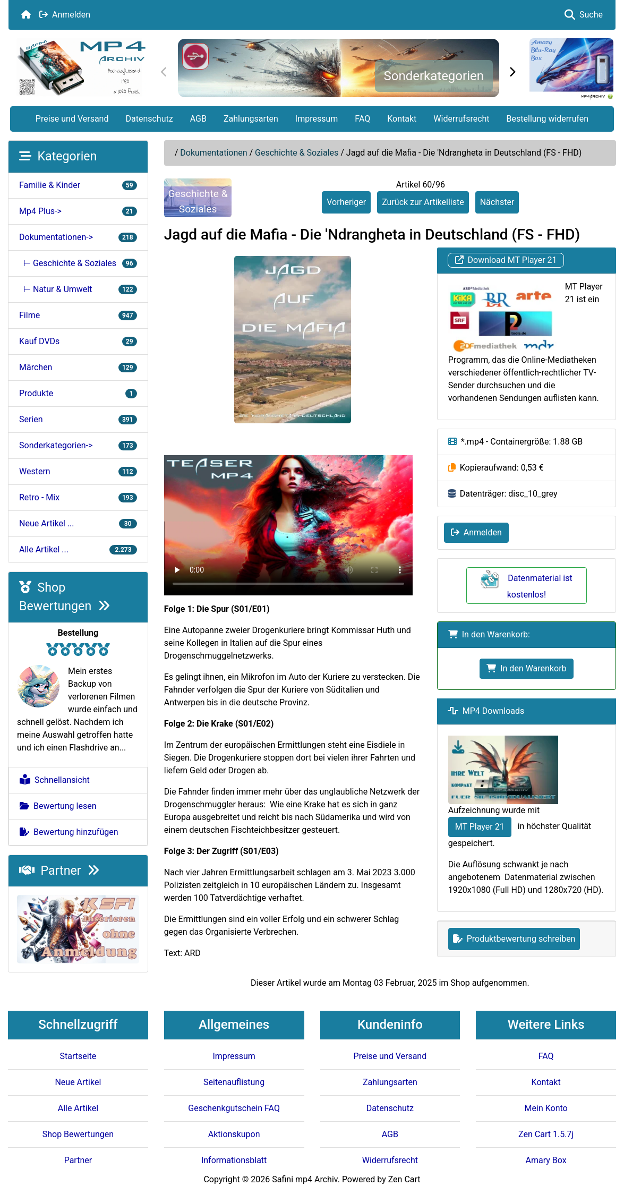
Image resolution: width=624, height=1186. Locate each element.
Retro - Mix (78, 497)
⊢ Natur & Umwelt (78, 289)
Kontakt (401, 119)
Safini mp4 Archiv (304, 1179)
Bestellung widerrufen (548, 119)
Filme (78, 315)
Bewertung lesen (58, 806)
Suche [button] (584, 15)
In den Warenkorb (526, 668)
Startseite (77, 1056)
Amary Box (546, 1160)
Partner (59, 870)
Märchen (78, 367)
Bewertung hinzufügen (69, 832)
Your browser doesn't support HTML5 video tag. (288, 525)
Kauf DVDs (78, 341)
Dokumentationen (213, 153)
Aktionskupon (234, 1134)
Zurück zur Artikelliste (423, 202)
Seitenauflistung (233, 1082)
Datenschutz (149, 119)
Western (78, 471)
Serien (78, 419)
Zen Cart (404, 1179)
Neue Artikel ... (78, 523)
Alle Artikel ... (78, 549)
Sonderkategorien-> (78, 445)
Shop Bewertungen (78, 1134)
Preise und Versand (72, 119)
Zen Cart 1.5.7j (546, 1134)
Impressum (316, 119)
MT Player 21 (480, 827)
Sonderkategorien (433, 76)
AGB (198, 119)
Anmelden (64, 15)
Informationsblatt (234, 1160)
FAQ (362, 119)
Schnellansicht (55, 780)
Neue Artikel (78, 1082)
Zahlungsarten (251, 119)
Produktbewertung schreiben (514, 939)
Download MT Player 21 (506, 260)
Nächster (497, 202)
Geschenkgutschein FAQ (234, 1108)
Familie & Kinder (78, 185)
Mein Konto (546, 1108)
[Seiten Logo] (81, 67)
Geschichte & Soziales (296, 153)
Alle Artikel (78, 1108)
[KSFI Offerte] (78, 929)
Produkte (78, 393)
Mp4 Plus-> (78, 211)
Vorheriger (346, 202)
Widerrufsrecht (461, 119)
